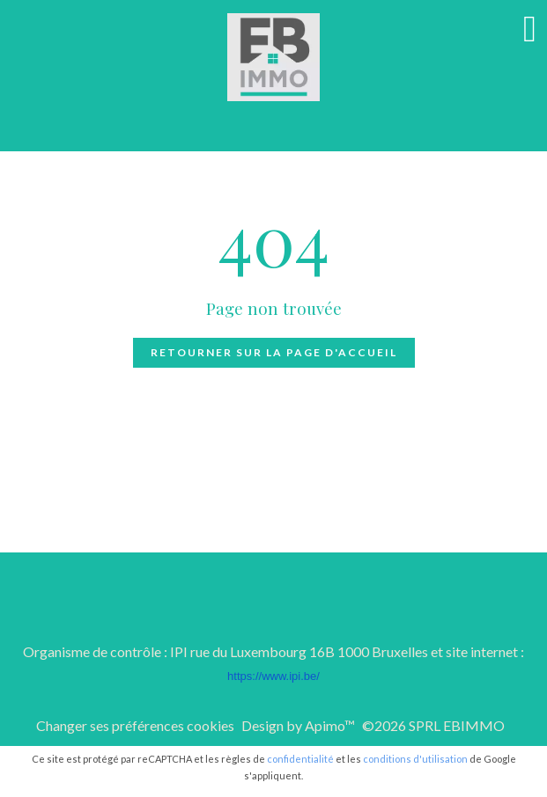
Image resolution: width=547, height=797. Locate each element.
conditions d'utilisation (415, 758)
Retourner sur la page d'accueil (274, 352)
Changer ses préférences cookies (135, 725)
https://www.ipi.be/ (273, 676)
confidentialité (300, 758)
